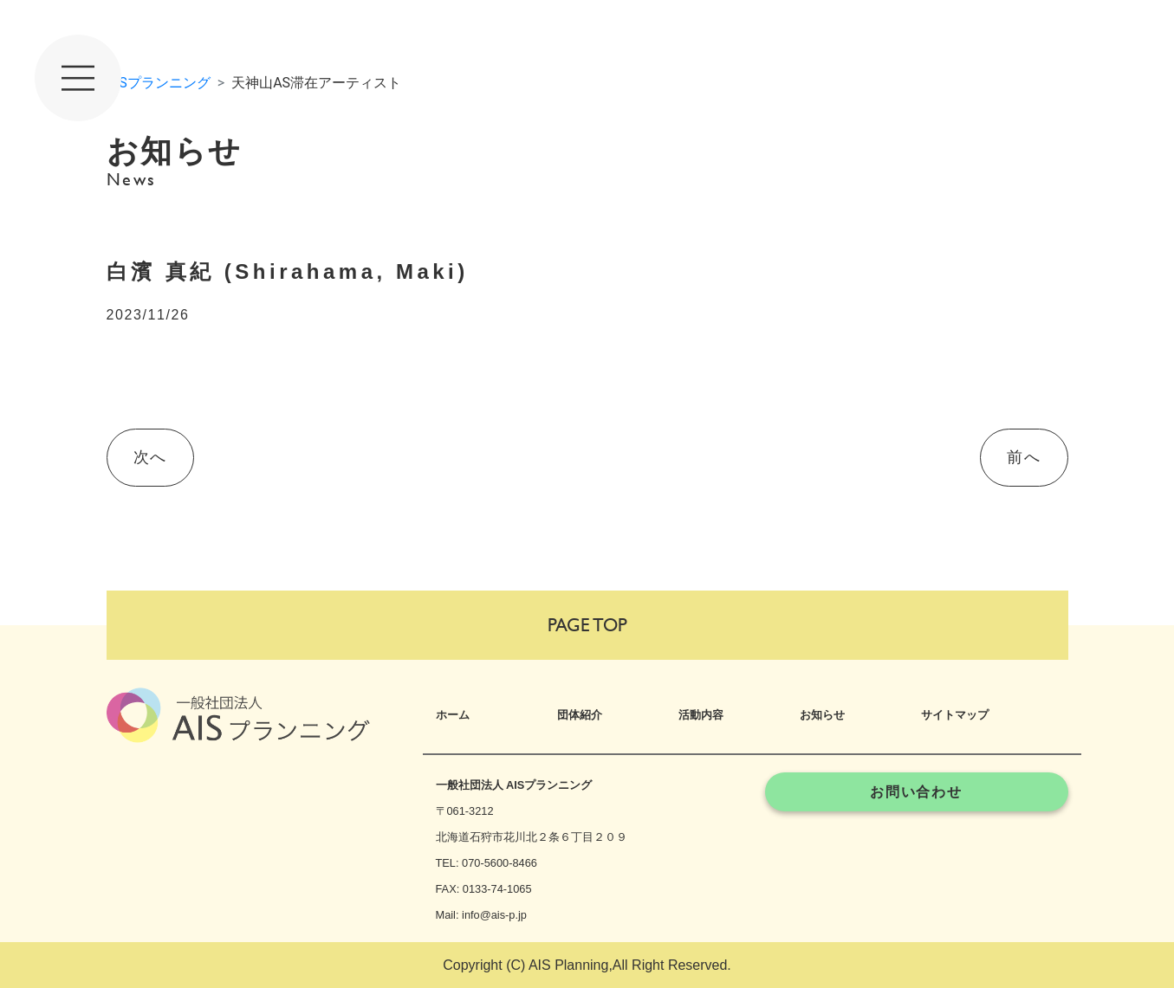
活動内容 (700, 714)
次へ (150, 457)
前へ (1024, 457)
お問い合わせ (916, 792)
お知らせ (822, 714)
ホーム (453, 714)
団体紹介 (579, 714)
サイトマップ (955, 714)
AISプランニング (159, 82)
